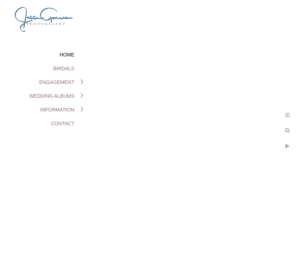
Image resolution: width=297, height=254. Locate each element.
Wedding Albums (51, 96)
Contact (62, 123)
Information (57, 110)
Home (67, 55)
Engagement (56, 82)
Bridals (63, 68)
